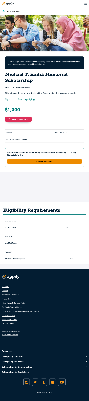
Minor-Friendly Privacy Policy (14, 303)
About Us (5, 286)
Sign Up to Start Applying (20, 99)
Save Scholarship (18, 119)
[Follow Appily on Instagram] (27, 382)
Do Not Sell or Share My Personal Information (20, 311)
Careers (5, 291)
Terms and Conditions (10, 295)
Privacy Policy (7, 299)
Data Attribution (8, 315)
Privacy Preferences (10, 334)
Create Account (44, 161)
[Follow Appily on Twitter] (35, 382)
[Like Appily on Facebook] (44, 382)
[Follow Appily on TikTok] (53, 382)
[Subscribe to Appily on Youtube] (61, 382)
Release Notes (8, 324)
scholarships (74, 61)
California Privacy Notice (12, 307)
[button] (10, 119)
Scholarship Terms (9, 320)
